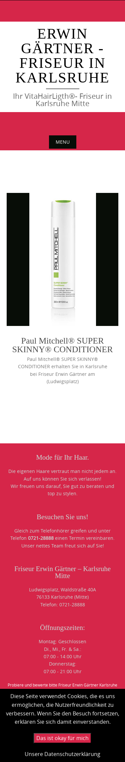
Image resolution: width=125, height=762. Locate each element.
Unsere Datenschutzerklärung (62, 754)
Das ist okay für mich (62, 738)
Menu (63, 142)
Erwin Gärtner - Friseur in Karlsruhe (62, 56)
